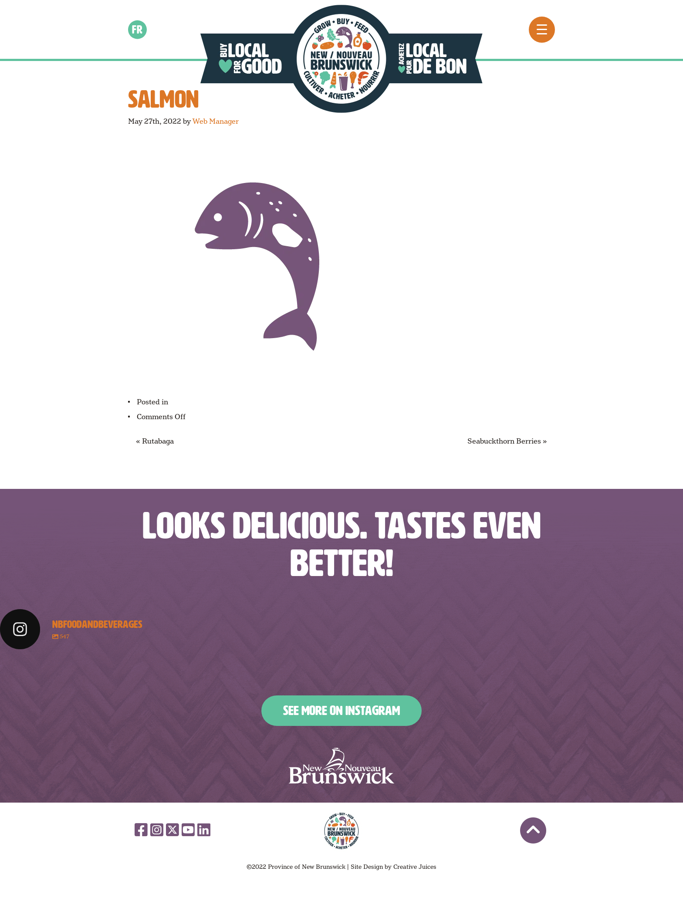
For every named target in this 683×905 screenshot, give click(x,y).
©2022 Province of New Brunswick (296, 867)
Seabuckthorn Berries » (507, 441)
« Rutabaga (155, 441)
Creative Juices (414, 867)
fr (137, 29)
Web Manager (216, 121)
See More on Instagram (341, 711)
